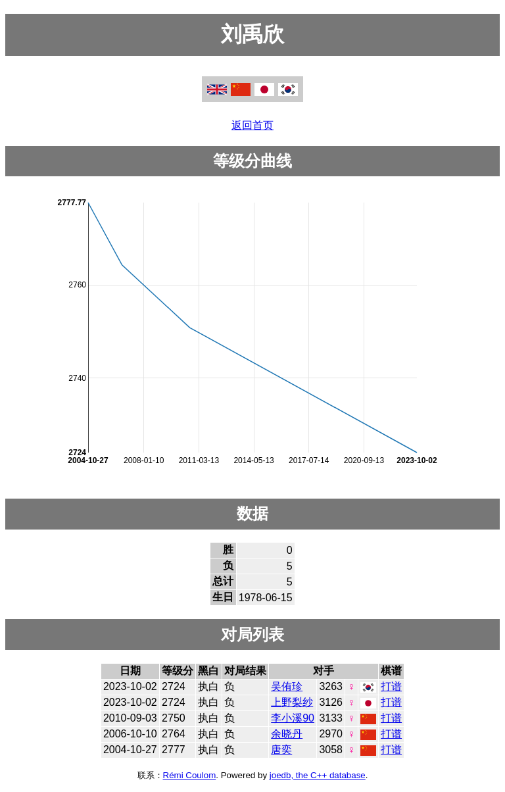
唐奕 (281, 749)
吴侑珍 (286, 686)
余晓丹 (286, 733)
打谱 (391, 686)
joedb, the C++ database (318, 775)
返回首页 (252, 125)
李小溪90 (292, 718)
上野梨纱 (292, 702)
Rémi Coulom (189, 775)
